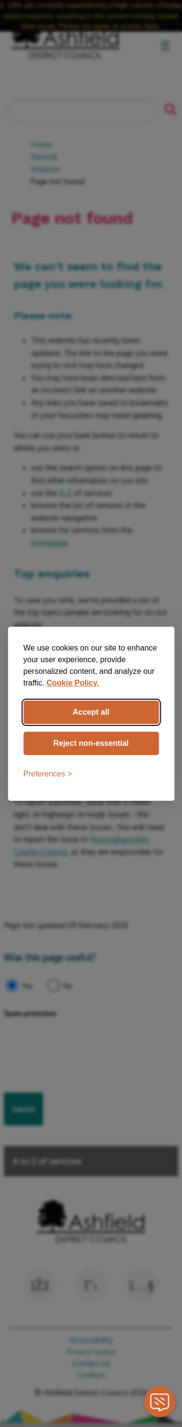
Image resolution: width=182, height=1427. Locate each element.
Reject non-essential (91, 743)
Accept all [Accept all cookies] (91, 712)
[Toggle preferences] (47, 774)
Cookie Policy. (73, 683)
